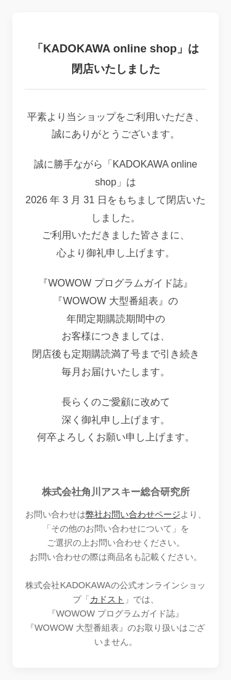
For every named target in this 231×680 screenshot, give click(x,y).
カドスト (107, 599)
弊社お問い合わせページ (133, 514)
